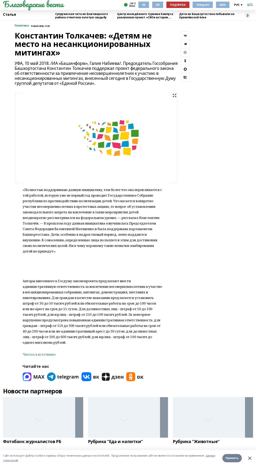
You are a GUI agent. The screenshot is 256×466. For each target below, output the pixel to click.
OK (158, 5)
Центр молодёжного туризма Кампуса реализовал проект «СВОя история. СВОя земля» (145, 15)
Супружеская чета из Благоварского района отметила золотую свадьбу (81, 15)
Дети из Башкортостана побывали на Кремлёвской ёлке (206, 15)
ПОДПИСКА (178, 5)
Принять (232, 458)
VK (143, 5)
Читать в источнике (39, 354)
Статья (9, 14)
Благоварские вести (33, 4)
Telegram (202, 5)
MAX (223, 5)
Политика (22, 25)
